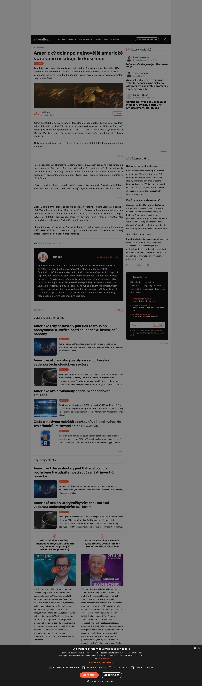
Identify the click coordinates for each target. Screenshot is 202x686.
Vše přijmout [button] (89, 675)
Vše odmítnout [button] (111, 675)
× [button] (199, 648)
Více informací (104, 658)
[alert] (101, 343)
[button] (101, 662)
